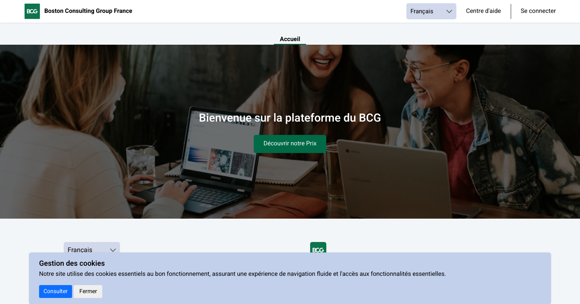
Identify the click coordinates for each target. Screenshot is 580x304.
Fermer (88, 291)
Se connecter (538, 11)
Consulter (56, 291)
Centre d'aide (483, 11)
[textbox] (290, 130)
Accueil (290, 39)
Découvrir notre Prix (290, 143)
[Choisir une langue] (431, 11)
